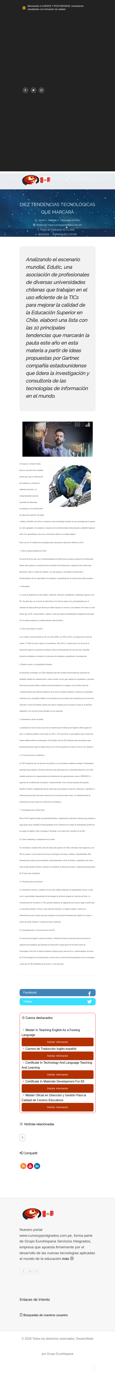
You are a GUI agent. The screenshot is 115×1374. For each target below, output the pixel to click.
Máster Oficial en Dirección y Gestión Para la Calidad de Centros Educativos (54, 1097)
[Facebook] (25, 90)
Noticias (52, 220)
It (22, 1137)
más (68, 1259)
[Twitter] (33, 90)
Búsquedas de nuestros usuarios (44, 1315)
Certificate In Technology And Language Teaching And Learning (57, 1065)
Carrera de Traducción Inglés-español (49, 1048)
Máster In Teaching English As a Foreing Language (51, 1032)
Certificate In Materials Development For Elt (53, 1081)
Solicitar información (57, 1042)
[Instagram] (41, 90)
